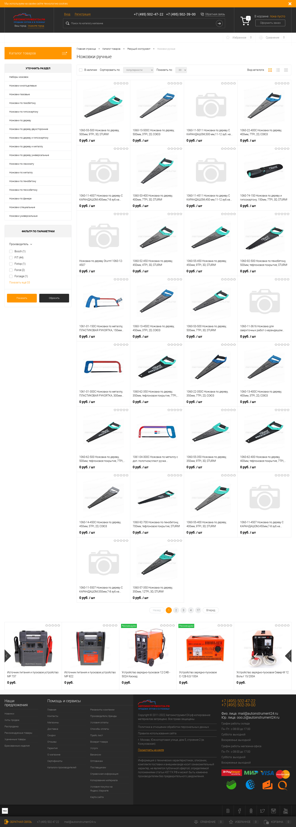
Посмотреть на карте (151, 749)
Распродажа (11, 726)
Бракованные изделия (17, 745)
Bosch (20, 251)
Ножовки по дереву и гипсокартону (28, 137)
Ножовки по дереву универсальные (29, 155)
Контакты (52, 716)
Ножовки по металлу (21, 172)
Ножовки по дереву (20, 120)
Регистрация (83, 14)
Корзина (277, 821)
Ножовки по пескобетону (23, 189)
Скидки (51, 735)
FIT (19, 257)
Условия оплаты (99, 722)
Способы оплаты (99, 728)
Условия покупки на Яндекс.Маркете (101, 788)
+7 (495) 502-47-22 (148, 14)
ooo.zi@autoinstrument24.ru (258, 717)
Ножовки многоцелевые (23, 85)
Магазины (53, 722)
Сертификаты (54, 761)
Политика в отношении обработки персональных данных (173, 726)
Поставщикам (98, 767)
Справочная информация (104, 773)
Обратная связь (215, 14)
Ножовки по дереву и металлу (26, 146)
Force (20, 270)
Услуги (94, 748)
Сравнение (209, 821)
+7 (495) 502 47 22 (48, 821)
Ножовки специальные (22, 207)
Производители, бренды (103, 716)
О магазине (53, 754)
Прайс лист (96, 735)
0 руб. (87, 140)
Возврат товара (99, 741)
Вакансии (95, 754)
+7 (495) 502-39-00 (181, 14)
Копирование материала (104, 780)
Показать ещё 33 (19, 282)
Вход (67, 14)
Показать (21, 298)
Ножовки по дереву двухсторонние (28, 129)
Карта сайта (97, 797)
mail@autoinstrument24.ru (258, 713)
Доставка (52, 728)
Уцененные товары (15, 739)
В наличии (91, 69)
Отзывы (52, 741)
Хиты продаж (12, 720)
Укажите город (36, 25)
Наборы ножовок (19, 77)
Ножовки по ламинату (21, 163)
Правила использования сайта (157, 733)
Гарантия (52, 748)
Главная (51, 709)
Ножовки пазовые (19, 94)
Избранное (244, 821)
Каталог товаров (38, 53)
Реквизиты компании (102, 709)
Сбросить (54, 298)
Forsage (21, 276)
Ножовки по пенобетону (22, 181)
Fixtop (20, 263)
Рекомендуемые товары (18, 732)
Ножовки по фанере (20, 198)
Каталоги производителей (61, 767)
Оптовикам (96, 761)
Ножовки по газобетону (22, 103)
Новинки (9, 713)
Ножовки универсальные (23, 215)
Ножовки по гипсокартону (23, 111)
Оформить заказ (270, 22)
